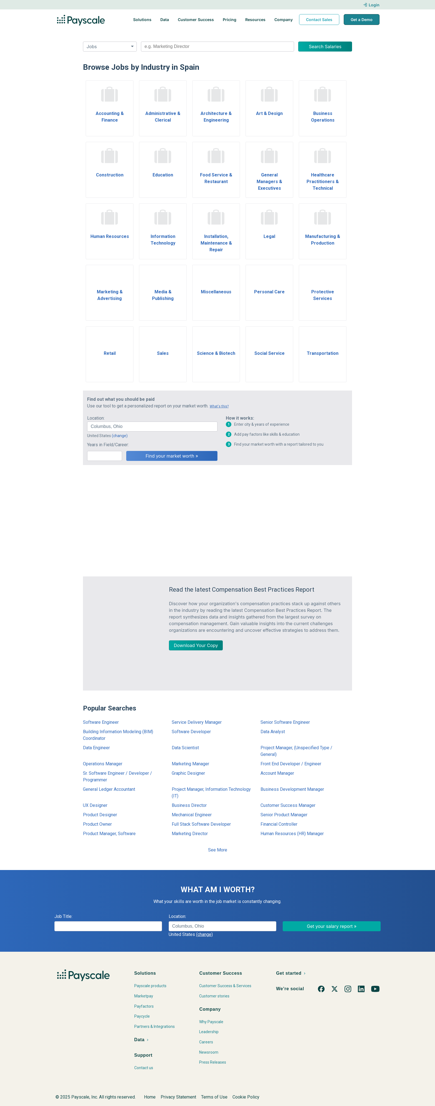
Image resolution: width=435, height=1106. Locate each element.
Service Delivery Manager (197, 722)
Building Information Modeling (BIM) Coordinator (118, 735)
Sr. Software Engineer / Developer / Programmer (117, 776)
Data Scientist (185, 747)
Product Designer (100, 814)
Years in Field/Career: (108, 444)
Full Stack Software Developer (201, 824)
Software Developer (191, 731)
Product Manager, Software (109, 833)
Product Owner (97, 824)
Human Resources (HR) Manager (292, 833)
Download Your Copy (196, 645)
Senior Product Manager (284, 814)
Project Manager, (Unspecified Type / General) (296, 751)
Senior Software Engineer (285, 722)
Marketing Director (190, 833)
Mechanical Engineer (192, 814)
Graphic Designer (188, 773)
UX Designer (95, 805)
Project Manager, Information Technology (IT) (211, 793)
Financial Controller (279, 824)
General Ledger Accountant (109, 789)
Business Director (189, 805)
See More (217, 850)
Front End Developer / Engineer (291, 763)
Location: (96, 418)
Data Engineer (96, 747)
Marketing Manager (190, 763)
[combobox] (217, 47)
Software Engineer (101, 722)
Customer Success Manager (288, 805)
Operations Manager (102, 763)
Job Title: (63, 916)
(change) (120, 435)
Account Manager (277, 773)
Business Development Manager (292, 789)
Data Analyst (273, 731)
